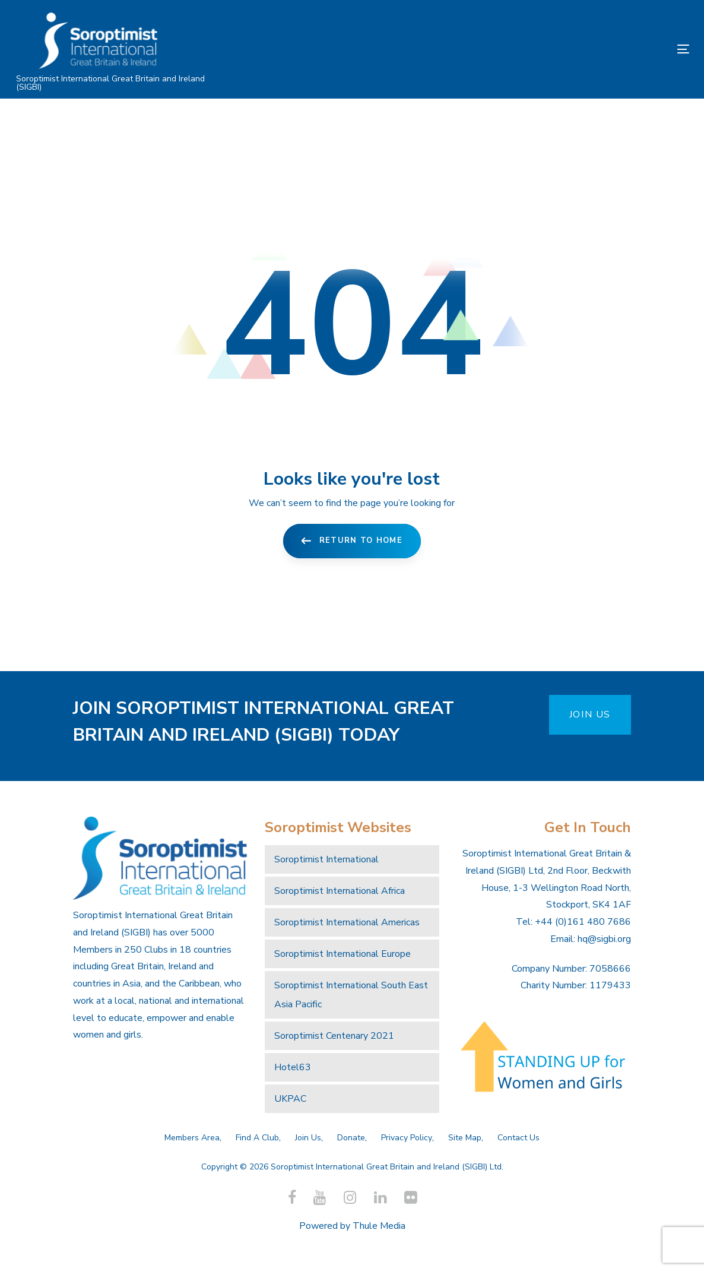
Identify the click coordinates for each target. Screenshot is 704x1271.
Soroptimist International (326, 859)
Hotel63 (292, 1067)
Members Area (192, 1137)
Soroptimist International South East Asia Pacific (351, 995)
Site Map (464, 1137)
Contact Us (518, 1137)
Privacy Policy (406, 1137)
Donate (351, 1137)
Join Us (308, 1137)
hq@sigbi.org (604, 939)
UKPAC (290, 1098)
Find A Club (257, 1137)
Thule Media (379, 1225)
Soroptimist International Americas (347, 922)
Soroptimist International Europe (342, 953)
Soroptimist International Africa (339, 890)
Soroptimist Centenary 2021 (334, 1035)
